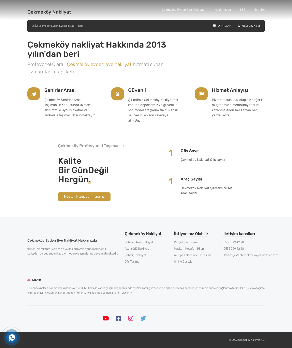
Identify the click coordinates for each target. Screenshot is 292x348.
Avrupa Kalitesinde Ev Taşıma (192, 255)
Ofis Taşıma (132, 261)
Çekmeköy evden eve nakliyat (100, 64)
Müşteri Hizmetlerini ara (84, 196)
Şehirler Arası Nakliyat (139, 242)
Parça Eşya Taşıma (186, 242)
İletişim (259, 10)
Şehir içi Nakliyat (135, 255)
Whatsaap (222, 25)
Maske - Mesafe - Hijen (189, 248)
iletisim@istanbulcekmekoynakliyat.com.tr (250, 255)
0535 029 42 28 (249, 25)
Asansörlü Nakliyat (137, 248)
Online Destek (183, 261)
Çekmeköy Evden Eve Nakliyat (183, 10)
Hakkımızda (223, 10)
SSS (242, 10)
